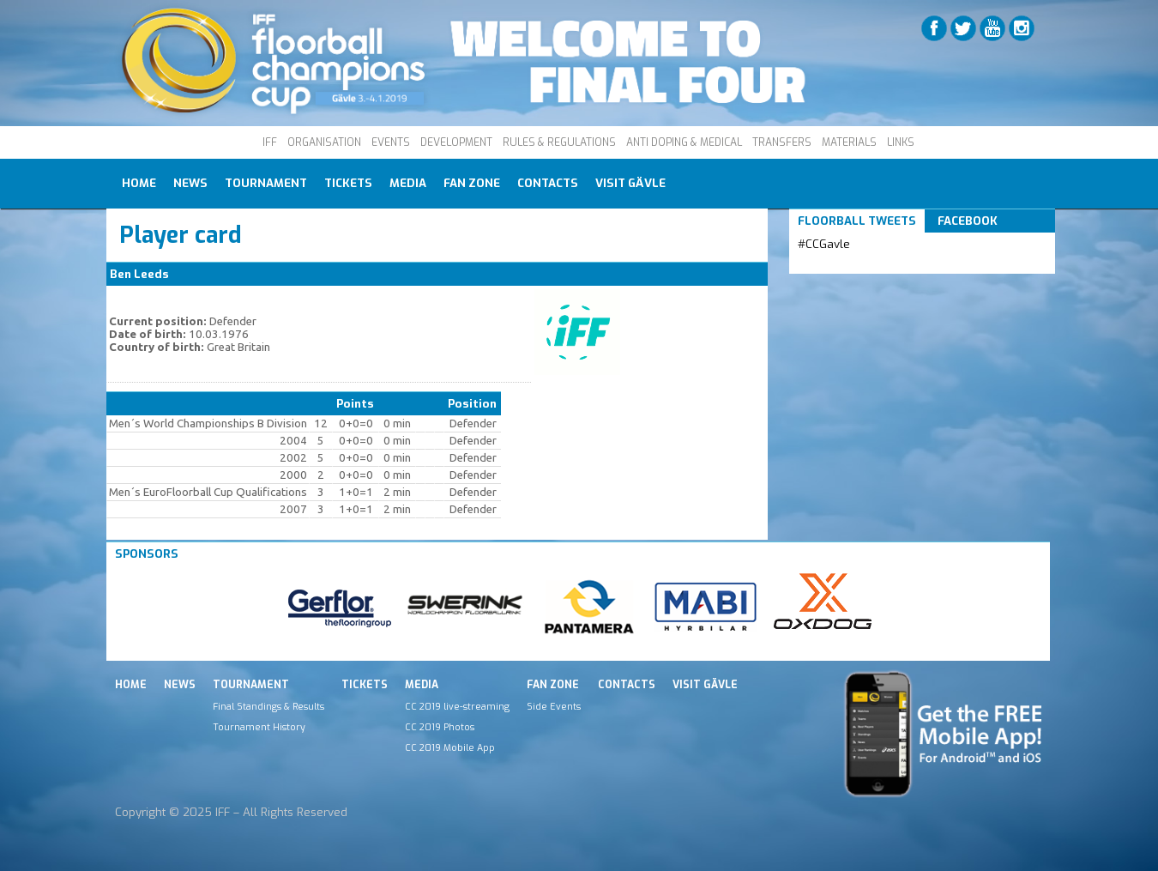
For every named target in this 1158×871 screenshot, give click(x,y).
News (190, 183)
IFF (269, 142)
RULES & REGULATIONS (559, 142)
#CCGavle (824, 244)
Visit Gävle (630, 183)
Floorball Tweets (857, 221)
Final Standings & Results (268, 706)
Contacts (547, 183)
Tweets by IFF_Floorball (865, 265)
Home (139, 183)
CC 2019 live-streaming (457, 706)
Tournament (266, 183)
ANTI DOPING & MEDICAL (684, 142)
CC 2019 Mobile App (450, 747)
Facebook (968, 221)
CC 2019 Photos (439, 727)
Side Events (554, 706)
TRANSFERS (781, 142)
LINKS (900, 142)
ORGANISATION (324, 142)
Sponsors (146, 554)
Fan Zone (471, 183)
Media (407, 183)
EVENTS (390, 142)
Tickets (348, 183)
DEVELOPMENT (456, 142)
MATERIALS (849, 142)
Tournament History (259, 727)
